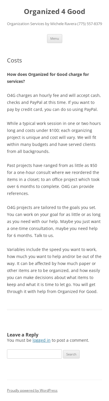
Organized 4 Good (54, 11)
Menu (54, 38)
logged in (42, 340)
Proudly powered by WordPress (32, 390)
